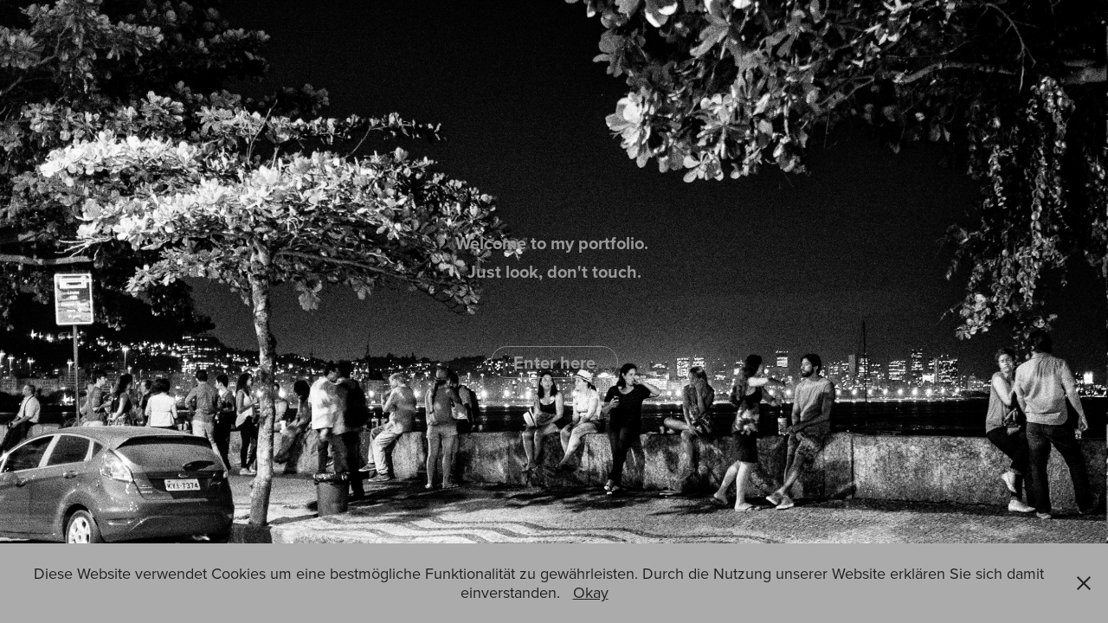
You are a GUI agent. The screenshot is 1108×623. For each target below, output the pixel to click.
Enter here (554, 362)
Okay (591, 592)
